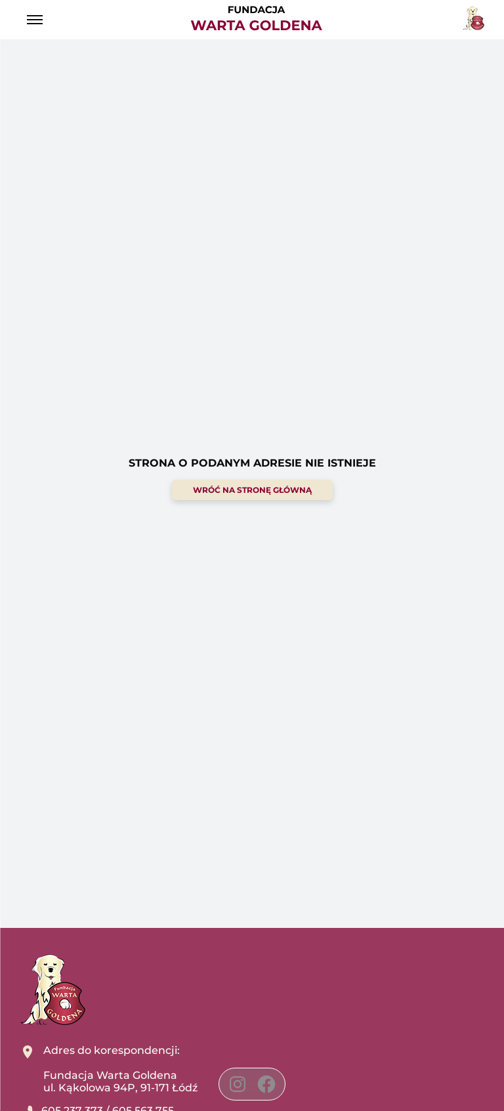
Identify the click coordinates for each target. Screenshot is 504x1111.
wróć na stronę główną (252, 490)
